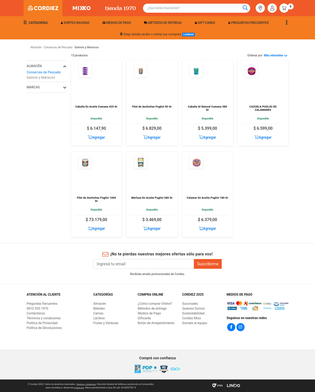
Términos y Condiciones (92, 383)
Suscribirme (207, 263)
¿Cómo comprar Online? (155, 304)
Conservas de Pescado (44, 72)
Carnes (98, 313)
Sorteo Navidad (75, 23)
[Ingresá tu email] (143, 264)
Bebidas (99, 308)
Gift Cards (205, 23)
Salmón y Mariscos (41, 77)
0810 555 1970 (37, 308)
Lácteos (99, 318)
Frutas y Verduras (105, 323)
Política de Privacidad (42, 323)
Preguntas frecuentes (248, 23)
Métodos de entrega (163, 23)
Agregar (96, 137)
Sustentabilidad (193, 313)
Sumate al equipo (194, 323)
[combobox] (198, 8)
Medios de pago (117, 23)
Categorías (36, 22)
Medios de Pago (149, 313)
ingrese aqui (86, 387)
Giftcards (144, 318)
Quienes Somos (193, 308)
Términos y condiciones (44, 318)
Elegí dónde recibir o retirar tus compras (157, 34)
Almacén (34, 66)
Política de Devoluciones (44, 328)
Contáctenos (36, 313)
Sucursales (190, 304)
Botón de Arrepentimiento (156, 323)
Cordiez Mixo (191, 318)
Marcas (33, 87)
